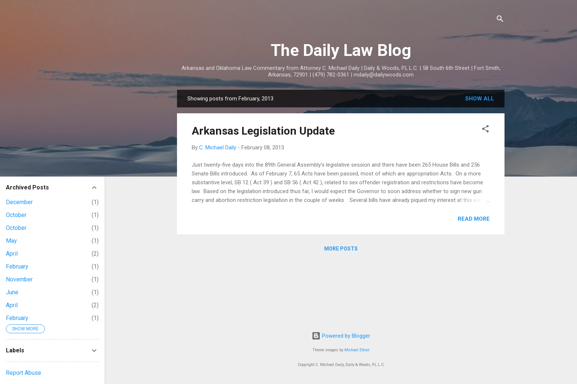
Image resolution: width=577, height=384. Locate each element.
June (12, 292)
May (11, 240)
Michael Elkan (356, 350)
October (16, 214)
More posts (341, 249)
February (17, 266)
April (12, 253)
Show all (479, 98)
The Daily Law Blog (341, 50)
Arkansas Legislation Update (263, 130)
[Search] (500, 20)
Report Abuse (23, 372)
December (19, 202)
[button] (485, 130)
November (19, 279)
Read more (474, 219)
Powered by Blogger (341, 336)
